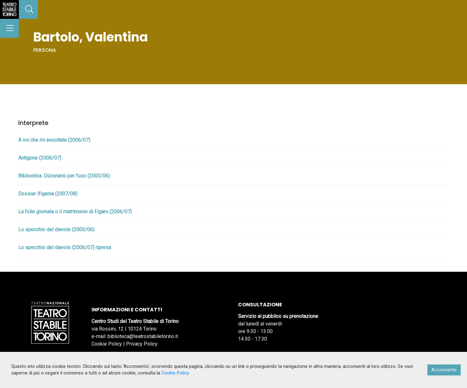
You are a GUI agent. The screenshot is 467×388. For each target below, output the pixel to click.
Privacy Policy (142, 344)
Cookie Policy (107, 344)
